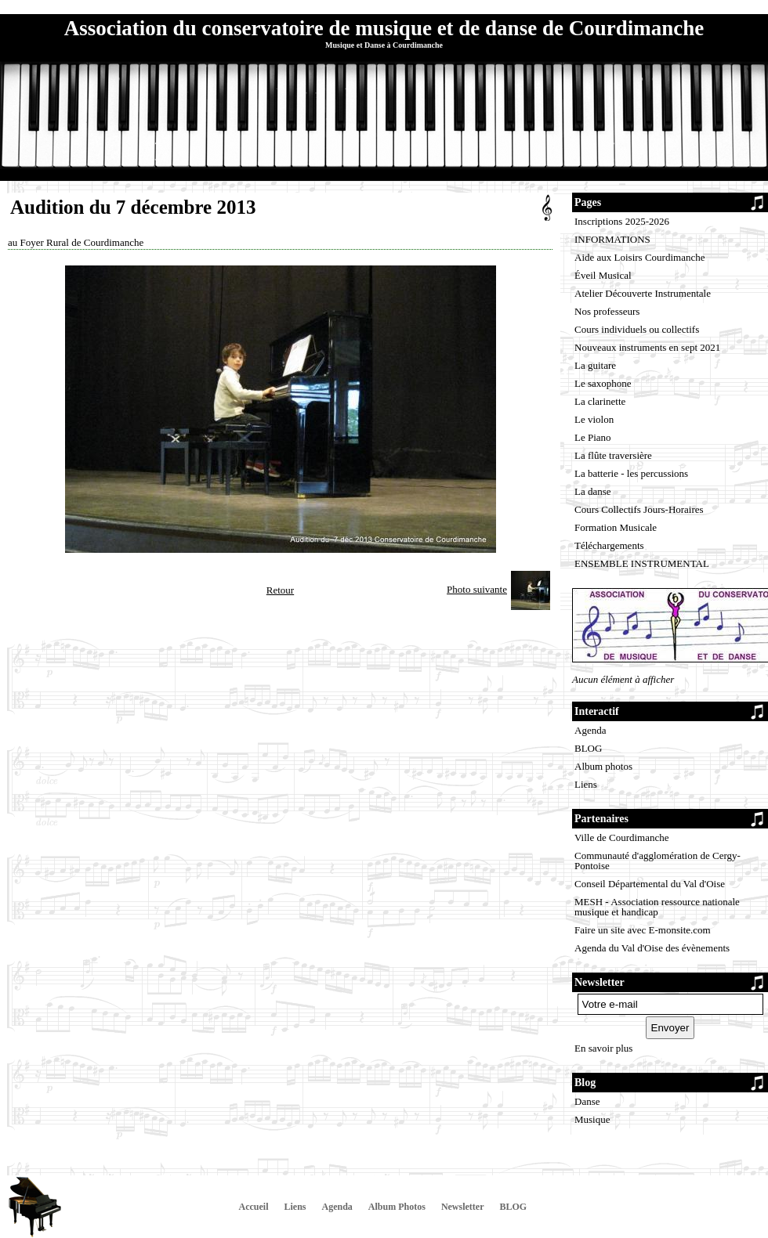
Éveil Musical (603, 275)
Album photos (603, 766)
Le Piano (592, 437)
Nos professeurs (606, 311)
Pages (587, 202)
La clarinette (599, 401)
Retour (280, 590)
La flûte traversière (613, 455)
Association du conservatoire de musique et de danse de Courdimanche (384, 28)
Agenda (590, 730)
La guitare (595, 365)
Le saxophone (603, 383)
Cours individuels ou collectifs (636, 329)
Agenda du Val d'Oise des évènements (652, 948)
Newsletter (462, 1206)
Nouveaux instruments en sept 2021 (647, 347)
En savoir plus (603, 1048)
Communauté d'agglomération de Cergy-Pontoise (657, 861)
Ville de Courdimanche (621, 837)
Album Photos (397, 1206)
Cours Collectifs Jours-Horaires (639, 509)
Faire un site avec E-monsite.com (642, 930)
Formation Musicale (615, 527)
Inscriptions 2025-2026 (621, 221)
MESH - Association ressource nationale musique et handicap (657, 907)
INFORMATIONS (612, 239)
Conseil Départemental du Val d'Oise (649, 884)
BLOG (588, 748)
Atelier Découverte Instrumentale (642, 293)
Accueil (254, 1206)
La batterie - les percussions (631, 473)
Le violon (594, 419)
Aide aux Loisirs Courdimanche (639, 257)
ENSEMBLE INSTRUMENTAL (641, 563)
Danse (587, 1101)
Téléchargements (609, 545)
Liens (585, 784)
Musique (592, 1119)
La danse (592, 491)
